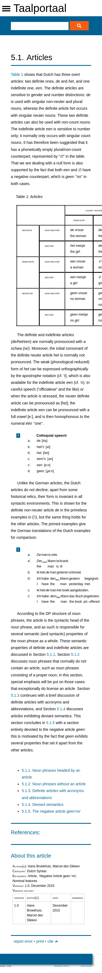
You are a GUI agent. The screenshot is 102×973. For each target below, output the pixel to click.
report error (23, 941)
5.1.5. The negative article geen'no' (51, 811)
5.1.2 (75, 654)
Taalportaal (40, 8)
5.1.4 (61, 709)
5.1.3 (15, 695)
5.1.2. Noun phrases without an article (54, 784)
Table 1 (17, 74)
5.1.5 (50, 723)
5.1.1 (51, 654)
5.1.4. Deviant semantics (42, 804)
